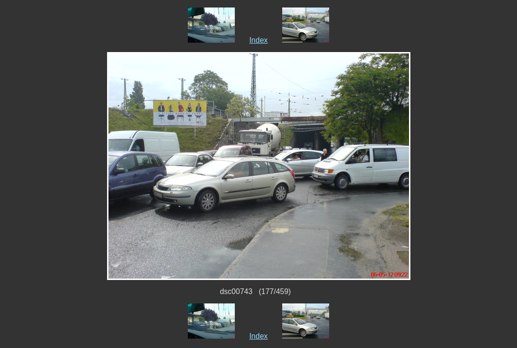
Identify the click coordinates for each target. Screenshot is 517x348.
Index (258, 40)
